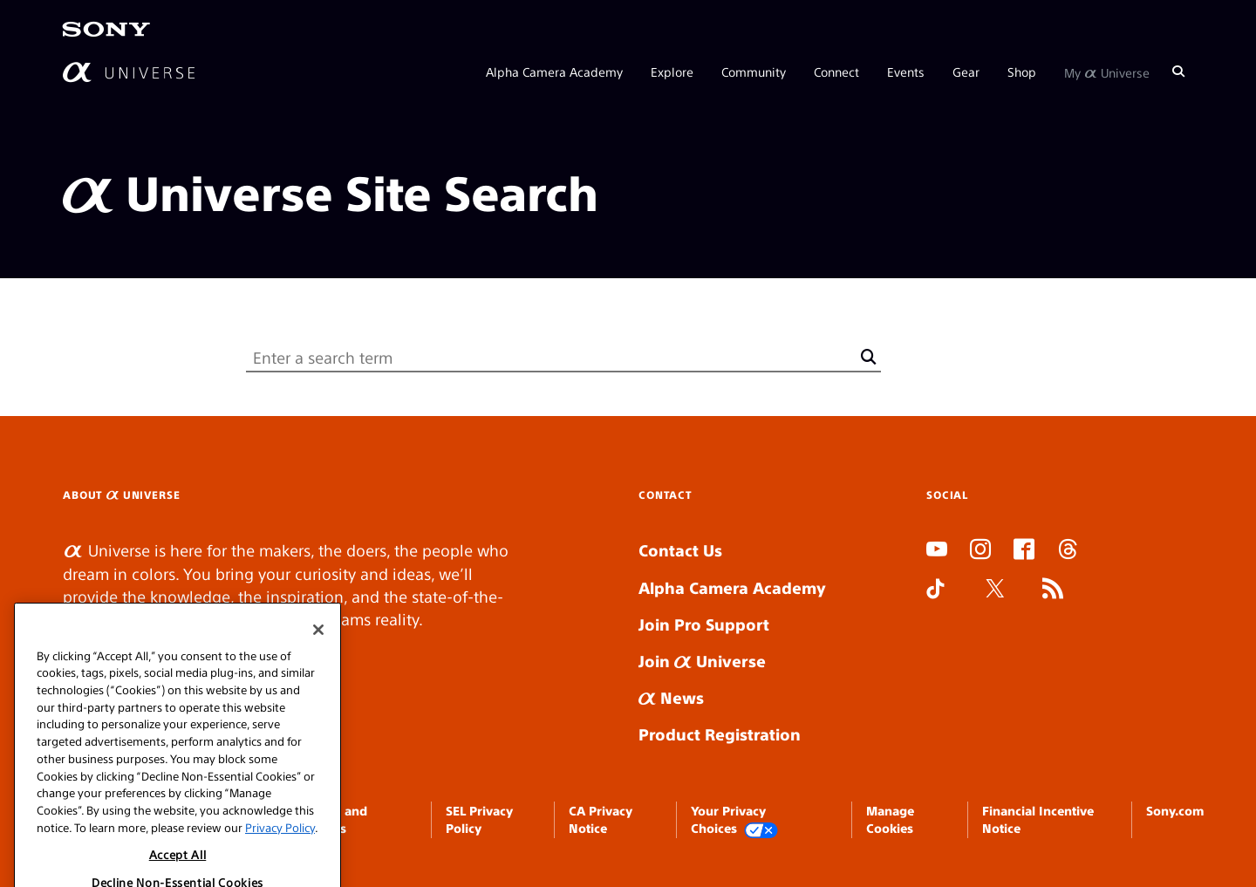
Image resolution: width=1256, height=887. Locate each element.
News (671, 697)
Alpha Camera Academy (554, 71)
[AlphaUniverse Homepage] (129, 72)
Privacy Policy (280, 850)
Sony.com (1175, 810)
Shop (1021, 71)
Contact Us (680, 550)
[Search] (1178, 71)
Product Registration (719, 734)
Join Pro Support (703, 624)
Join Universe (702, 661)
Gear (966, 71)
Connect (836, 71)
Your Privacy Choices (734, 820)
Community (753, 71)
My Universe (1107, 71)
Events (906, 71)
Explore (672, 71)
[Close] (318, 654)
